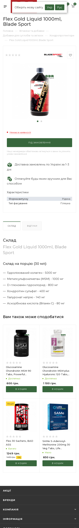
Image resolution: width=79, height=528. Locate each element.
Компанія (10, 509)
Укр (49, 7)
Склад (12, 226)
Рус (59, 7)
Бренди (9, 500)
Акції (7, 490)
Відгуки (32, 226)
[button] (38, 121)
